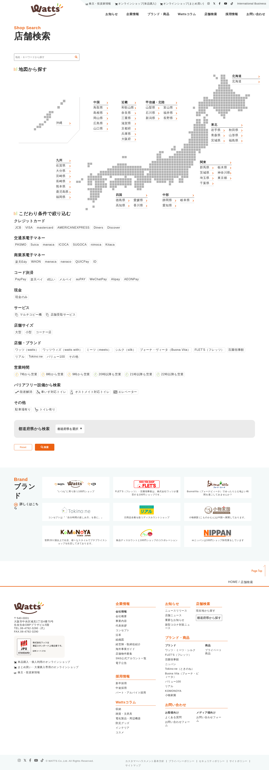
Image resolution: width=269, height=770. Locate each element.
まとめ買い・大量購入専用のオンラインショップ (48, 667)
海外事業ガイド (125, 648)
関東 (203, 162)
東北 (214, 124)
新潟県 (150, 118)
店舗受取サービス (63, 314)
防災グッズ (122, 723)
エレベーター (127, 391)
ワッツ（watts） (26, 349)
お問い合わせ (255, 14)
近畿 (124, 102)
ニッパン (170, 664)
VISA (29, 227)
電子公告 (121, 662)
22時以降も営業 (172, 374)
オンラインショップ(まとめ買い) (183, 3)
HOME (233, 581)
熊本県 (60, 186)
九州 (59, 160)
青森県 (215, 135)
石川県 (150, 112)
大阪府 (126, 138)
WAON (36, 261)
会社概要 (121, 616)
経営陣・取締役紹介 (128, 644)
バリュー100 (56, 356)
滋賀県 (126, 123)
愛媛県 (138, 200)
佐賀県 (60, 165)
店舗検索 (210, 14)
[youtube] (225, 3)
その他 (73, 356)
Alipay (115, 279)
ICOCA (63, 244)
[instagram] (208, 3)
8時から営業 (55, 374)
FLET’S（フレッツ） (178, 654)
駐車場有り (23, 409)
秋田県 (233, 130)
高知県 (120, 205)
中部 (166, 194)
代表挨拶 (121, 625)
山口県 (98, 128)
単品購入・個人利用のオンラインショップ (44, 661)
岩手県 (215, 130)
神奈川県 (224, 172)
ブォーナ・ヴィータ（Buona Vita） (165, 349)
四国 (119, 194)
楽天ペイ (36, 279)
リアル (19, 356)
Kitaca (110, 244)
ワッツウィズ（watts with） (62, 349)
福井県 (168, 112)
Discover (113, 227)
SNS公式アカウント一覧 (131, 658)
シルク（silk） (125, 349)
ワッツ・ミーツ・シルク (180, 650)
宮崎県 (60, 176)
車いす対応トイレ (53, 391)
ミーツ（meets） (98, 349)
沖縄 (59, 122)
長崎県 (60, 181)
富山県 (168, 107)
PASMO (21, 244)
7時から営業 (28, 374)
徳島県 (120, 200)
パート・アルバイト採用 (131, 692)
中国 (96, 102)
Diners (98, 227)
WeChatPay (98, 279)
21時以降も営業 (141, 374)
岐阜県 (185, 200)
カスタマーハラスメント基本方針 (144, 761)
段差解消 (26, 391)
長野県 (168, 118)
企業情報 (132, 14)
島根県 (98, 112)
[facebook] (220, 3)
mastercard (45, 227)
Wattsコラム (187, 14)
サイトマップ (133, 765)
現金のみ (21, 297)
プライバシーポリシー (181, 761)
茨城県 (204, 172)
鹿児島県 (62, 191)
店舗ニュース (173, 615)
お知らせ (111, 14)
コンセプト (122, 630)
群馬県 (204, 167)
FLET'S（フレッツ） (209, 349)
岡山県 (98, 118)
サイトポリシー (238, 761)
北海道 (236, 76)
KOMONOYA (173, 690)
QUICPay (82, 261)
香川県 (138, 205)
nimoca (96, 244)
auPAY (81, 279)
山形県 (233, 135)
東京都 (222, 177)
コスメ (120, 732)
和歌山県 (127, 107)
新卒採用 (121, 683)
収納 (118, 709)
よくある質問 (173, 717)
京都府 (126, 128)
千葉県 (204, 183)
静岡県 (167, 200)
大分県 (60, 170)
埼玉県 (204, 177)
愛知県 (167, 205)
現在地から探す (205, 610)
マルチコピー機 (31, 314)
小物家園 (170, 695)
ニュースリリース (176, 610)
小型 (29, 332)
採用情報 (231, 14)
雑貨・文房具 (124, 713)
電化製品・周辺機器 (128, 718)
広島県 (98, 123)
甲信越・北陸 (155, 102)
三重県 (126, 118)
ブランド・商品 (158, 14)
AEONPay (131, 279)
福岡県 (60, 196)
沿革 (118, 634)
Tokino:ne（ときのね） (179, 668)
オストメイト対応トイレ (92, 391)
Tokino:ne (36, 356)
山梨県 (150, 107)
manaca (49, 244)
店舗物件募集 (124, 653)
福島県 (233, 140)
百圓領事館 (236, 349)
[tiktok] (232, 3)
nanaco (66, 261)
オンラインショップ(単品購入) (137, 3)
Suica (35, 244)
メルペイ (65, 279)
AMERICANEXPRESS (73, 227)
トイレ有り (47, 409)
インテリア (122, 727)
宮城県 (215, 140)
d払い (51, 279)
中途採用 (121, 687)
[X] (25, 760)
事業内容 (121, 620)
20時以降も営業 (110, 374)
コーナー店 (44, 332)
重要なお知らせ (175, 619)
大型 (18, 332)
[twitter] (214, 3)
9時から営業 (81, 374)
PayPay (20, 279)
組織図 (120, 639)
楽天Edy (21, 261)
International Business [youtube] (251, 3)
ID (95, 261)
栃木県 (222, 167)
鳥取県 (98, 107)
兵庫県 (126, 133)
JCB (18, 227)
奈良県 (126, 112)
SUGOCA (80, 244)
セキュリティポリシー (212, 761)
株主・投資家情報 (100, 3)
